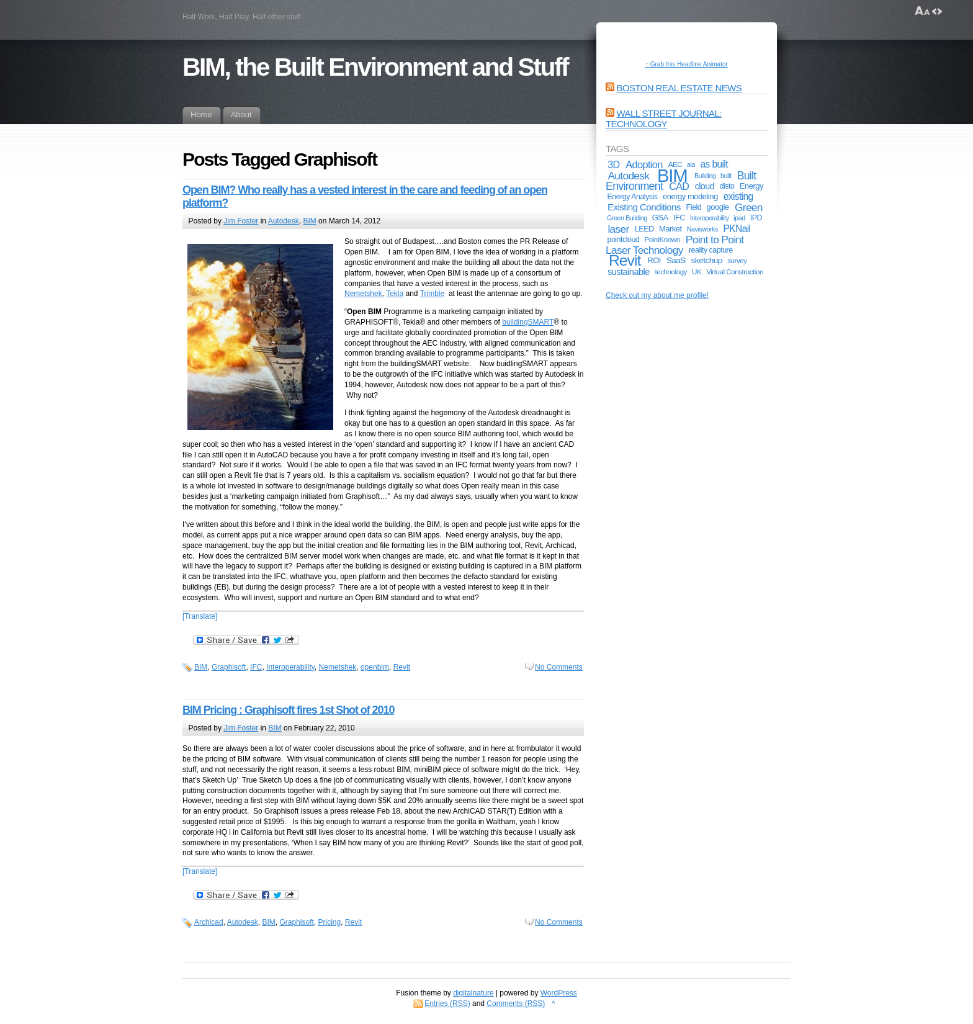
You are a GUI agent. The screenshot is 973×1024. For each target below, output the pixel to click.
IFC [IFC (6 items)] (679, 217)
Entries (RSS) (447, 1003)
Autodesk (283, 221)
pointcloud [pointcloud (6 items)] (623, 239)
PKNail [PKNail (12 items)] (737, 228)
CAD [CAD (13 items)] (679, 186)
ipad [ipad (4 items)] (739, 218)
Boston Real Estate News (679, 88)
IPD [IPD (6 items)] (756, 217)
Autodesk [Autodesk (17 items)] (628, 175)
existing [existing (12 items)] (738, 196)
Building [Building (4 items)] (705, 175)
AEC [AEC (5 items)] (675, 164)
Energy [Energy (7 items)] (751, 186)
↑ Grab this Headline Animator (686, 64)
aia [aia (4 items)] (691, 164)
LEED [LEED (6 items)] (644, 229)
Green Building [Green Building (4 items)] (627, 218)
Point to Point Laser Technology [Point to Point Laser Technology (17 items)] (674, 244)
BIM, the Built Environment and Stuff (375, 67)
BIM (309, 221)
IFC (256, 667)
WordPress (558, 993)
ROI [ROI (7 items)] (654, 260)
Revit (401, 667)
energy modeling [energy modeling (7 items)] (690, 196)
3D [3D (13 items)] (613, 164)
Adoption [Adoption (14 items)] (644, 164)
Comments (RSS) (515, 1003)
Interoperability (290, 667)
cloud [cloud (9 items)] (704, 186)
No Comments (559, 667)
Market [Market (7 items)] (670, 228)
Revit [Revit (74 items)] (624, 260)
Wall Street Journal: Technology (664, 118)
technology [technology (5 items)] (671, 271)
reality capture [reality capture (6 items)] (711, 250)
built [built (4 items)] (725, 175)
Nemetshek (363, 293)
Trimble (432, 293)
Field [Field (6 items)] (694, 207)
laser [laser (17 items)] (618, 229)
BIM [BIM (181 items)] (672, 175)
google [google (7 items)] (718, 207)
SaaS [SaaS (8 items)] (676, 260)
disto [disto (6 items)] (727, 186)
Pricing (329, 922)
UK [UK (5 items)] (696, 271)
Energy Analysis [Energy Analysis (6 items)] (632, 196)
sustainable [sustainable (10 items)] (629, 272)
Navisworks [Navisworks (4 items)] (702, 229)
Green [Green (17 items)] (749, 207)
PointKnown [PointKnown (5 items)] (661, 239)
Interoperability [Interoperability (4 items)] (709, 218)
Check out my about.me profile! (657, 295)
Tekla (394, 293)
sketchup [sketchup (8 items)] (706, 260)
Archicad (208, 922)
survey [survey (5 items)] (737, 260)
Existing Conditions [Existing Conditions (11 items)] (644, 207)
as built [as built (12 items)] (714, 164)
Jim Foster (240, 221)
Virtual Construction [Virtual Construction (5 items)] (734, 271)
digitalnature (473, 993)
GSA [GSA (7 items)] (660, 217)
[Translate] (199, 616)
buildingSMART (528, 322)
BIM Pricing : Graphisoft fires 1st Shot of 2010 (288, 710)
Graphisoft (229, 667)
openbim (375, 667)
